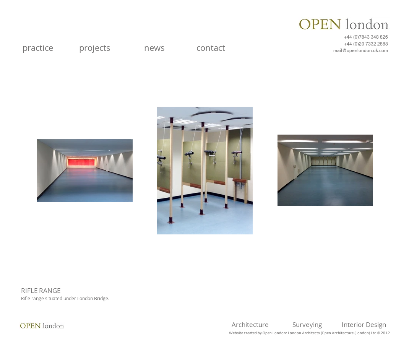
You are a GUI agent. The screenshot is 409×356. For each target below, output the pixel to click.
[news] (154, 48)
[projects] (95, 48)
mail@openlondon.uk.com (360, 50)
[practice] (37, 48)
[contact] (211, 48)
